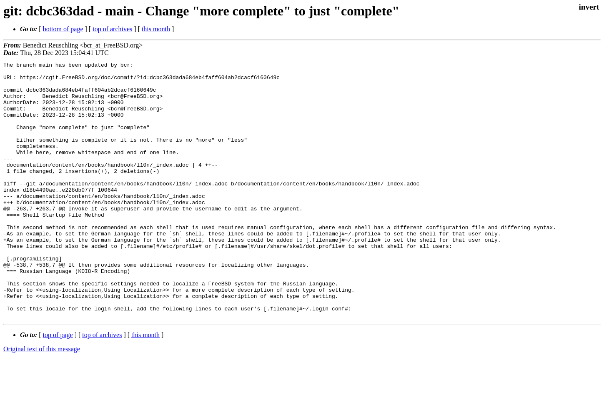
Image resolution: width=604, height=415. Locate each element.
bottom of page (63, 28)
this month (156, 28)
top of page (58, 386)
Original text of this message (41, 400)
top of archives (112, 28)
